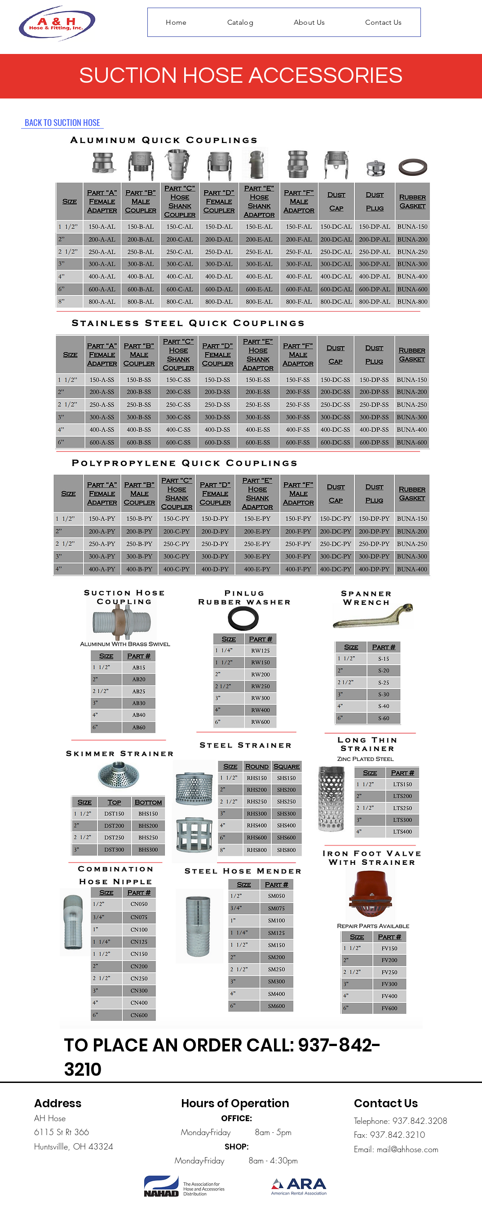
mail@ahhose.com (407, 1149)
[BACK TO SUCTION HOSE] (62, 122)
